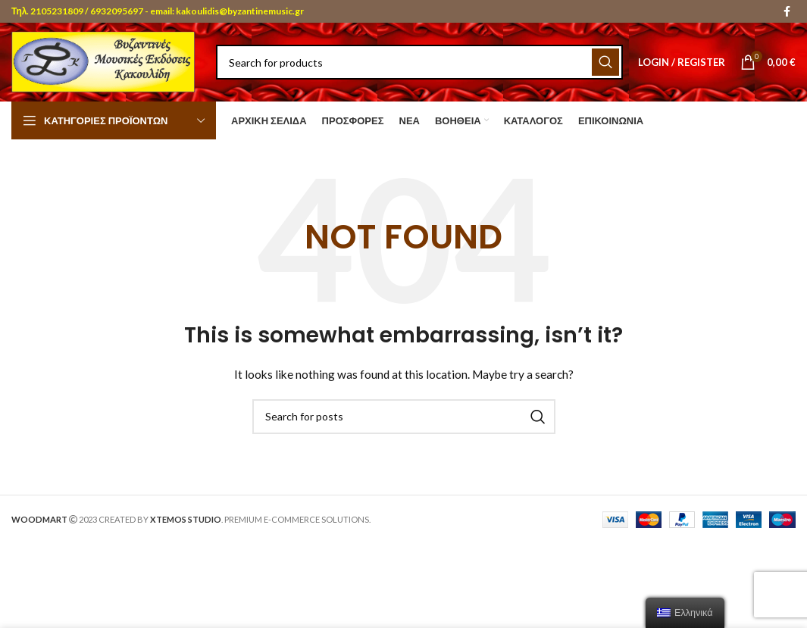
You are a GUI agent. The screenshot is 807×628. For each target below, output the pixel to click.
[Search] (419, 62)
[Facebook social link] (786, 12)
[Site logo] (106, 61)
